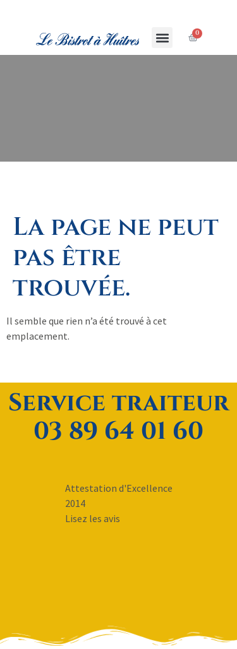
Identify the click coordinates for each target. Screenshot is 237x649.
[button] (162, 37)
